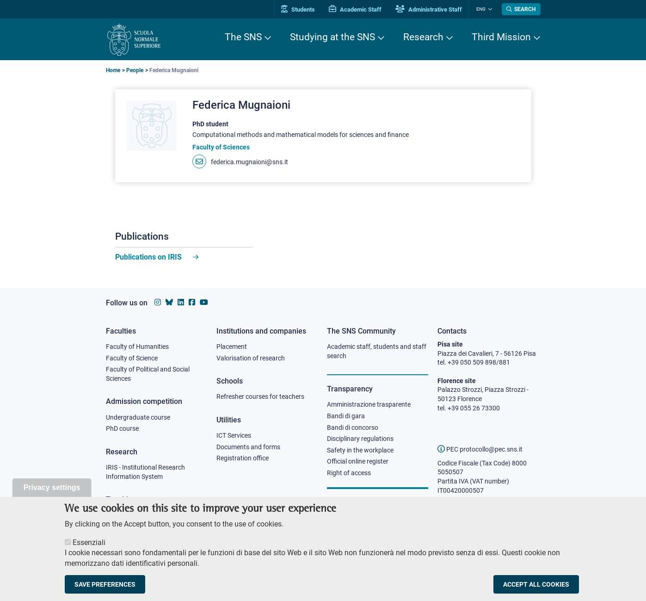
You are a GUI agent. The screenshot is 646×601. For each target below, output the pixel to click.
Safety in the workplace (360, 450)
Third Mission (501, 37)
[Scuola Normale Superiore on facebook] (192, 302)
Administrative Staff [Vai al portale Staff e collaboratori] (428, 9)
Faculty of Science (132, 358)
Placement (231, 346)
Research (423, 37)
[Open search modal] (521, 9)
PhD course (122, 428)
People (134, 70)
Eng (481, 9)
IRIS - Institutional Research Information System (145, 472)
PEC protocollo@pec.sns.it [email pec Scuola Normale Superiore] (480, 449)
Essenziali (89, 547)
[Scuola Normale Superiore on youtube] (204, 302)
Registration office (242, 458)
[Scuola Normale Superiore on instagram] (157, 302)
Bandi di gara (346, 416)
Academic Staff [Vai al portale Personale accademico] (355, 9)
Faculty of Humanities (137, 346)
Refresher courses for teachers (260, 396)
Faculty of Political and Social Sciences (148, 374)
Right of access (349, 473)
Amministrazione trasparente (369, 404)
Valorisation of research (250, 358)
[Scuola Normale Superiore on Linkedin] (181, 302)
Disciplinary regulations (360, 438)
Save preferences (104, 589)
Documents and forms (248, 447)
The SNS (243, 37)
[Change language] (489, 9)
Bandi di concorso (352, 427)
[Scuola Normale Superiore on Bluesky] (169, 302)
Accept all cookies (536, 589)
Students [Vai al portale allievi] (298, 9)
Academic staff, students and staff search (376, 351)
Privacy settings (52, 492)
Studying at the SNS (332, 37)
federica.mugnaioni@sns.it (249, 162)
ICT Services (233, 435)
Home (113, 70)
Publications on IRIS (149, 257)
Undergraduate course (138, 417)
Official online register (357, 461)
